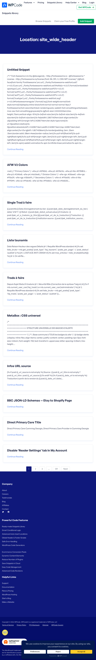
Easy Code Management (11, 567)
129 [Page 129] (56, 469)
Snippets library (10, 13)
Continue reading (15, 149)
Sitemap (45, 625)
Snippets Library (54, 2)
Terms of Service (8, 625)
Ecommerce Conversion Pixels (14, 552)
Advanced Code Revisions (12, 571)
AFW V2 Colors (17, 165)
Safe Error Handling (9, 541)
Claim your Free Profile (64, 21)
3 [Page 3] (42, 469)
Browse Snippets (43, 21)
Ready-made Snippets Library (13, 526)
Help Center (71, 2)
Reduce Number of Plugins (12, 559)
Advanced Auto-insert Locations (14, 534)
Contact (5, 509)
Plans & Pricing (7, 591)
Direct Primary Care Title (24, 422)
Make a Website (8, 602)
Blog (84, 2)
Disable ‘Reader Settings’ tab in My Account (37, 450)
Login (91, 2)
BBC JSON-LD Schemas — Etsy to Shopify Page (39, 400)
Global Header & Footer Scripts (14, 538)
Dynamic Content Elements (13, 556)
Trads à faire (15, 278)
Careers (5, 494)
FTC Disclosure (34, 625)
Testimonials (7, 498)
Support (5, 583)
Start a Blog (6, 598)
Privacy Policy (21, 625)
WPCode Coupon (57, 625)
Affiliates (5, 505)
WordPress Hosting (9, 594)
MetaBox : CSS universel (23, 315)
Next (65, 469)
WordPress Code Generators (13, 545)
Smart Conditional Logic (11, 530)
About (4, 490)
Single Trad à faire (19, 202)
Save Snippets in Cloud (11, 563)
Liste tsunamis (17, 240)
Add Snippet (86, 21)
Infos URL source (19, 366)
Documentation (8, 587)
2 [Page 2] (35, 469)
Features (28, 2)
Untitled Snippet (18, 69)
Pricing (41, 2)
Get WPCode (84, 7)
